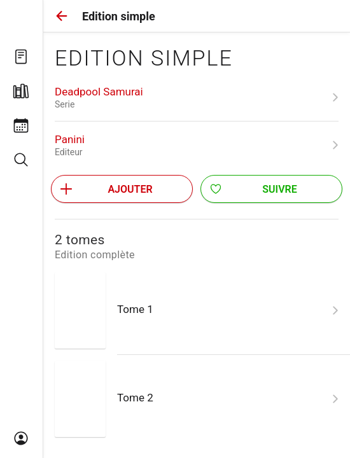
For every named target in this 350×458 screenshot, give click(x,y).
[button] (61, 16)
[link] (196, 97)
